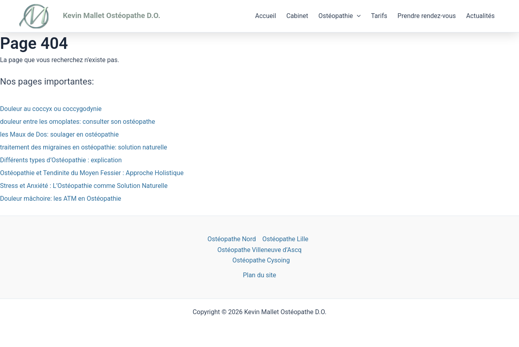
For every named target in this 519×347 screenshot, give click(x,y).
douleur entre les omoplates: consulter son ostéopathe (77, 121)
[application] (357, 16)
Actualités (480, 16)
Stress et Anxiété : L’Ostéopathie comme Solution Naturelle (83, 186)
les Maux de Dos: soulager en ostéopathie (59, 134)
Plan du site (259, 275)
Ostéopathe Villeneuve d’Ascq (259, 250)
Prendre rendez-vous (427, 16)
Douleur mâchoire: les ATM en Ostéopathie (60, 198)
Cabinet (297, 16)
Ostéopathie (339, 16)
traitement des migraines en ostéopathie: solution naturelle (83, 147)
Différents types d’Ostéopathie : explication (61, 160)
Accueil (265, 16)
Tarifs (379, 16)
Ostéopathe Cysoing (261, 260)
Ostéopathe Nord (231, 239)
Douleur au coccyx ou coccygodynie (51, 109)
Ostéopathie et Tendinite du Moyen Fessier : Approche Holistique (91, 173)
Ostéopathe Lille (285, 239)
